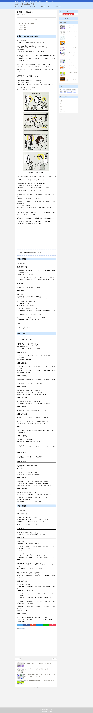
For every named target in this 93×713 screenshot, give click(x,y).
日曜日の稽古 (22, 29)
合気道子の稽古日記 (25, 4)
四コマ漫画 (45, 1)
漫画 (23, 628)
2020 (62, 109)
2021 (62, 108)
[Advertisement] (36, 238)
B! (39, 624)
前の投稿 (55, 658)
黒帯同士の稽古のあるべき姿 (26, 23)
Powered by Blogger (46, 709)
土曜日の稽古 (22, 27)
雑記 (40, 1)
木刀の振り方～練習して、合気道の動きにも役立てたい (38, 663)
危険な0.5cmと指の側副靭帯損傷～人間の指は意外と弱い (39, 680)
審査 (36, 1)
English (51, 1)
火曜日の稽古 (22, 25)
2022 (62, 106)
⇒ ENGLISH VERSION (68, 14)
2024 (62, 103)
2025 (62, 101)
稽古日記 (31, 1)
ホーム (17, 1)
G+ (33, 624)
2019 (62, 111)
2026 (62, 100)
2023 (62, 104)
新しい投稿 (18, 658)
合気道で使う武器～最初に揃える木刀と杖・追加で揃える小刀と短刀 (71, 79)
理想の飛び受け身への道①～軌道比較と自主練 (36, 669)
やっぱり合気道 (24, 1)
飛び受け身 (69, 91)
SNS (61, 89)
